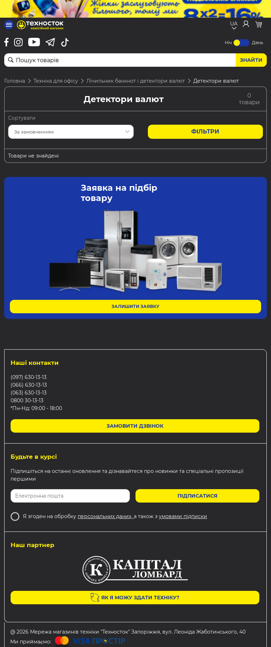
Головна (14, 81)
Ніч (228, 42)
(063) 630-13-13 (29, 393)
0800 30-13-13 (27, 400)
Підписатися (197, 496)
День (257, 42)
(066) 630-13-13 (29, 385)
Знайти (251, 60)
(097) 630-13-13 (29, 377)
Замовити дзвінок (135, 426)
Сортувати (22, 118)
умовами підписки (183, 516)
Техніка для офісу (56, 81)
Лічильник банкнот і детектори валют (135, 81)
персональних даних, (106, 516)
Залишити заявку (135, 306)
